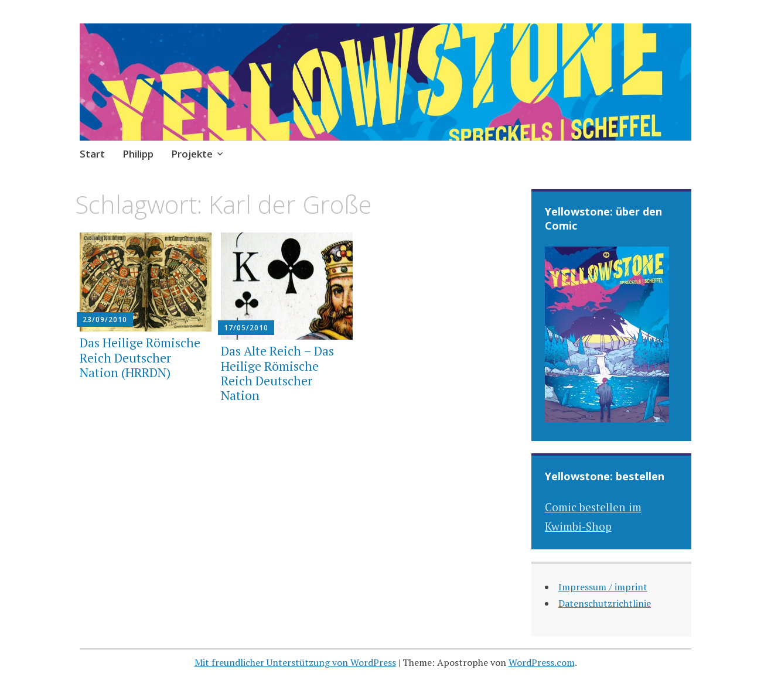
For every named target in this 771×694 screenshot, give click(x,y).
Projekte (192, 153)
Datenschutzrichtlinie (604, 603)
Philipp (137, 153)
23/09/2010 (105, 319)
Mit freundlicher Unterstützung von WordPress (295, 662)
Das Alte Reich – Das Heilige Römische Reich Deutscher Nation (277, 373)
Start (92, 153)
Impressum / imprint (602, 586)
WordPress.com (542, 662)
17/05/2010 (246, 328)
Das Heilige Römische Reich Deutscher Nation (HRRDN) (140, 357)
